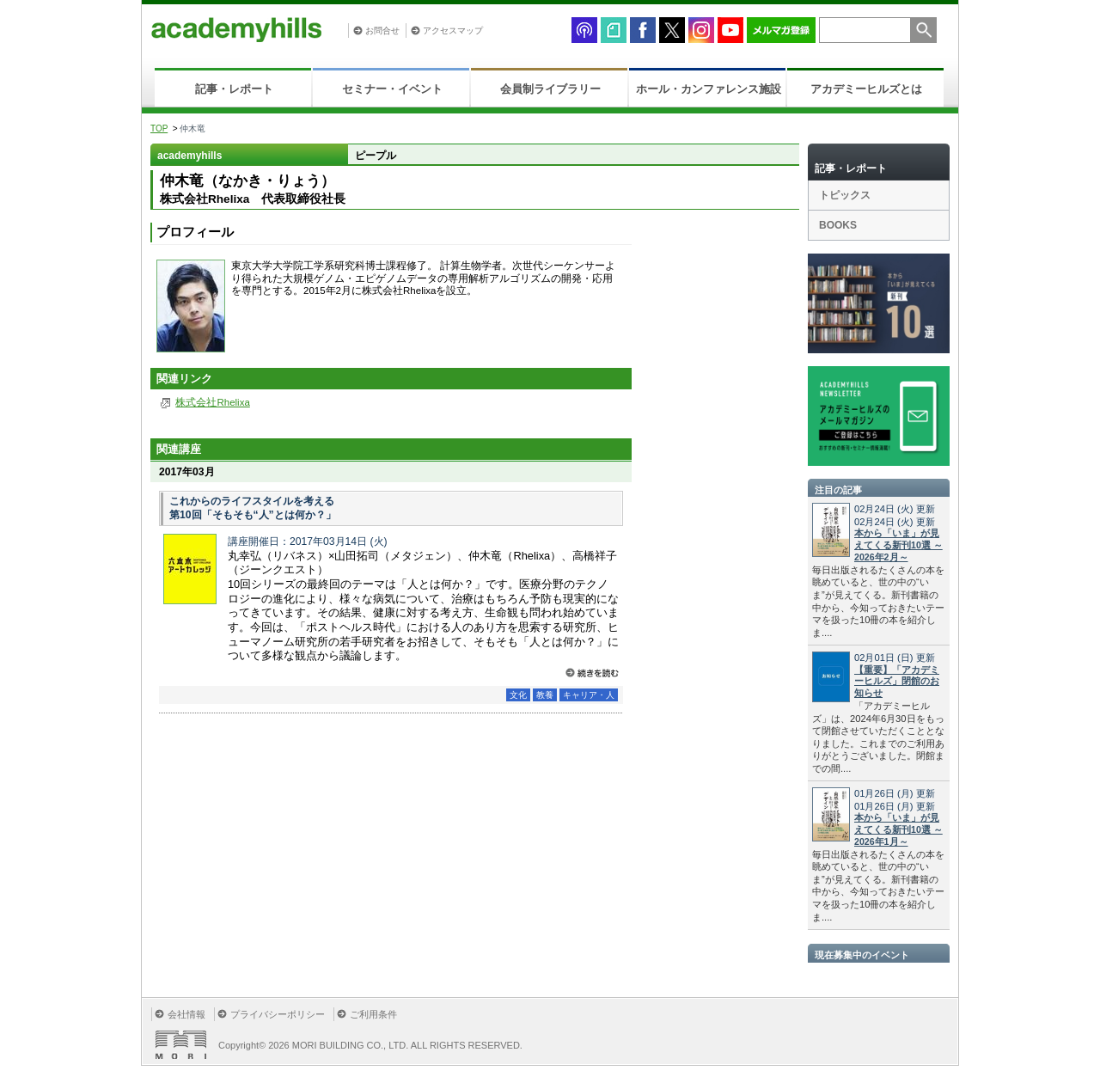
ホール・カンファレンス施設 (708, 89)
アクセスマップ (453, 30)
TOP (159, 128)
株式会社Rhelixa (212, 402)
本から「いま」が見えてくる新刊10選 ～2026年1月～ (898, 829)
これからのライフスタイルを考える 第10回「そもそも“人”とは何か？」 (252, 508)
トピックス (845, 195)
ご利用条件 (373, 1014)
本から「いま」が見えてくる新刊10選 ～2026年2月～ (898, 545)
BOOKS (838, 225)
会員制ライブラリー (550, 89)
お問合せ (382, 30)
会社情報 (186, 1014)
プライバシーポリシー (277, 1014)
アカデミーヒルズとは (866, 89)
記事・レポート (234, 89)
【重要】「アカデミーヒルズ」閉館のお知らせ (896, 681)
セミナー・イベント (392, 89)
